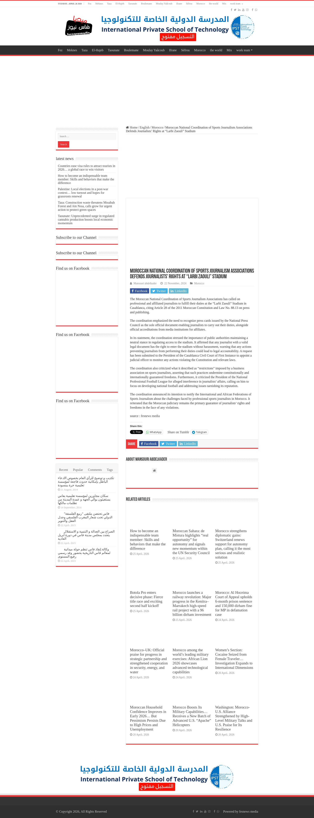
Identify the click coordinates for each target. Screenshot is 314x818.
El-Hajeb (120, 3)
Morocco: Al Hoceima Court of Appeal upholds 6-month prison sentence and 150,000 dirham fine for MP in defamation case (233, 603)
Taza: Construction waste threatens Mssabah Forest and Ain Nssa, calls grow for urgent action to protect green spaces (86, 206)
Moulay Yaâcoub (164, 3)
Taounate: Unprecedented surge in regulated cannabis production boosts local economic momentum (86, 219)
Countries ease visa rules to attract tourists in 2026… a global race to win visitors (86, 167)
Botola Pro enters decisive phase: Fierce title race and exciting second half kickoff (146, 599)
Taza (109, 3)
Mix (224, 3)
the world (213, 3)
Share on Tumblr (178, 432)
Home (132, 127)
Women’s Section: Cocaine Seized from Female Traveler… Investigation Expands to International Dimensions (234, 659)
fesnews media (150, 416)
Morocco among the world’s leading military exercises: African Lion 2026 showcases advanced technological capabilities (191, 661)
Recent (63, 469)
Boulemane (146, 3)
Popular (78, 469)
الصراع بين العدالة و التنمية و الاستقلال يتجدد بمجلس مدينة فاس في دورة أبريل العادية (86, 535)
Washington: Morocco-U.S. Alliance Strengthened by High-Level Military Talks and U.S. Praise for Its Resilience (233, 718)
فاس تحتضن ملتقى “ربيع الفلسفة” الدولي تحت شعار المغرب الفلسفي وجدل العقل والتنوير (85, 517)
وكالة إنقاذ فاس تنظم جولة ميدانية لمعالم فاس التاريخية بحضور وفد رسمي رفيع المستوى (84, 553)
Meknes (99, 3)
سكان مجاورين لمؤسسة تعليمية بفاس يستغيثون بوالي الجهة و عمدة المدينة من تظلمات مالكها (84, 499)
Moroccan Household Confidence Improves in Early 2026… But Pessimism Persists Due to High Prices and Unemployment (148, 718)
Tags (110, 469)
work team (235, 3)
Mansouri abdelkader (145, 283)
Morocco (200, 3)
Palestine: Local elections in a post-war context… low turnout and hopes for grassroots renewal (83, 192)
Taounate (132, 3)
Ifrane (179, 3)
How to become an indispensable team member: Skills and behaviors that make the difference (148, 540)
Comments (95, 469)
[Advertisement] (157, 89)
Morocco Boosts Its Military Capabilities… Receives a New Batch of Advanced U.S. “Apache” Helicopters (192, 716)
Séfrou (189, 3)
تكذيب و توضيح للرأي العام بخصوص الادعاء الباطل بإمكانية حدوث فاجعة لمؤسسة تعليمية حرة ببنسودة (86, 481)
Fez (89, 3)
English (145, 127)
